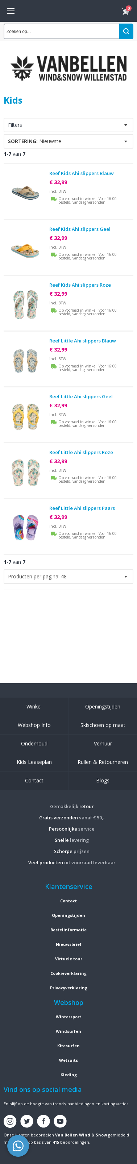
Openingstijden (102, 706)
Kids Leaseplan (34, 761)
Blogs (102, 780)
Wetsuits (68, 1060)
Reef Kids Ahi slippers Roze (80, 285)
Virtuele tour (68, 958)
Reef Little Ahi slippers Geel (81, 396)
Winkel (34, 706)
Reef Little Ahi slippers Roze (81, 452)
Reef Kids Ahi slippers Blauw (81, 173)
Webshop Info (34, 725)
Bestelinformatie (68, 929)
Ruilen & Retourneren (103, 761)
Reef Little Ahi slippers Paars (82, 508)
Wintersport (68, 1016)
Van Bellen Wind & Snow (81, 1135)
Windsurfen (68, 1031)
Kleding (69, 1074)
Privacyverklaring (68, 987)
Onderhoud (34, 743)
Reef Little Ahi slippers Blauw (82, 340)
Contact (34, 780)
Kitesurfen (68, 1045)
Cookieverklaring (68, 973)
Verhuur (103, 743)
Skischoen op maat (102, 725)
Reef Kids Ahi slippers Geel (80, 229)
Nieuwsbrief (69, 944)
